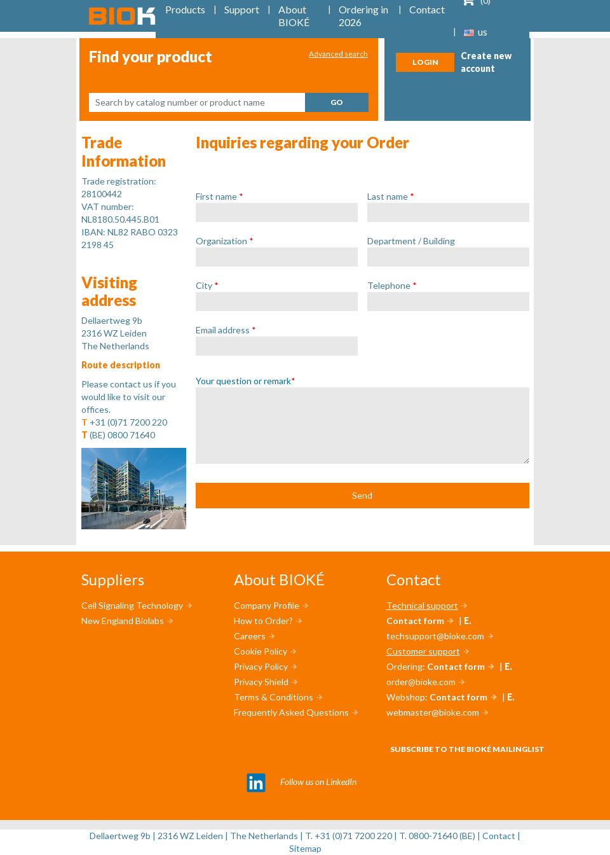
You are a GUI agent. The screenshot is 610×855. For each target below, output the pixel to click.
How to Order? (263, 620)
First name (219, 196)
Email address (226, 329)
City (207, 285)
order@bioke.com (421, 681)
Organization (225, 240)
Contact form (415, 620)
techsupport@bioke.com (435, 635)
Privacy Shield (261, 681)
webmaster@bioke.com (432, 712)
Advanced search (338, 54)
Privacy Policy (261, 666)
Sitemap (305, 848)
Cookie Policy (260, 651)
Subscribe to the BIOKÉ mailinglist (467, 749)
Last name (390, 196)
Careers (250, 635)
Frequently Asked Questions (291, 712)
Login (425, 62)
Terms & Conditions (273, 697)
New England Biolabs (122, 620)
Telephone (392, 285)
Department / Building (411, 240)
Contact (498, 835)
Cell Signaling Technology (132, 605)
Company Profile (266, 605)
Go (336, 102)
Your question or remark (245, 380)
